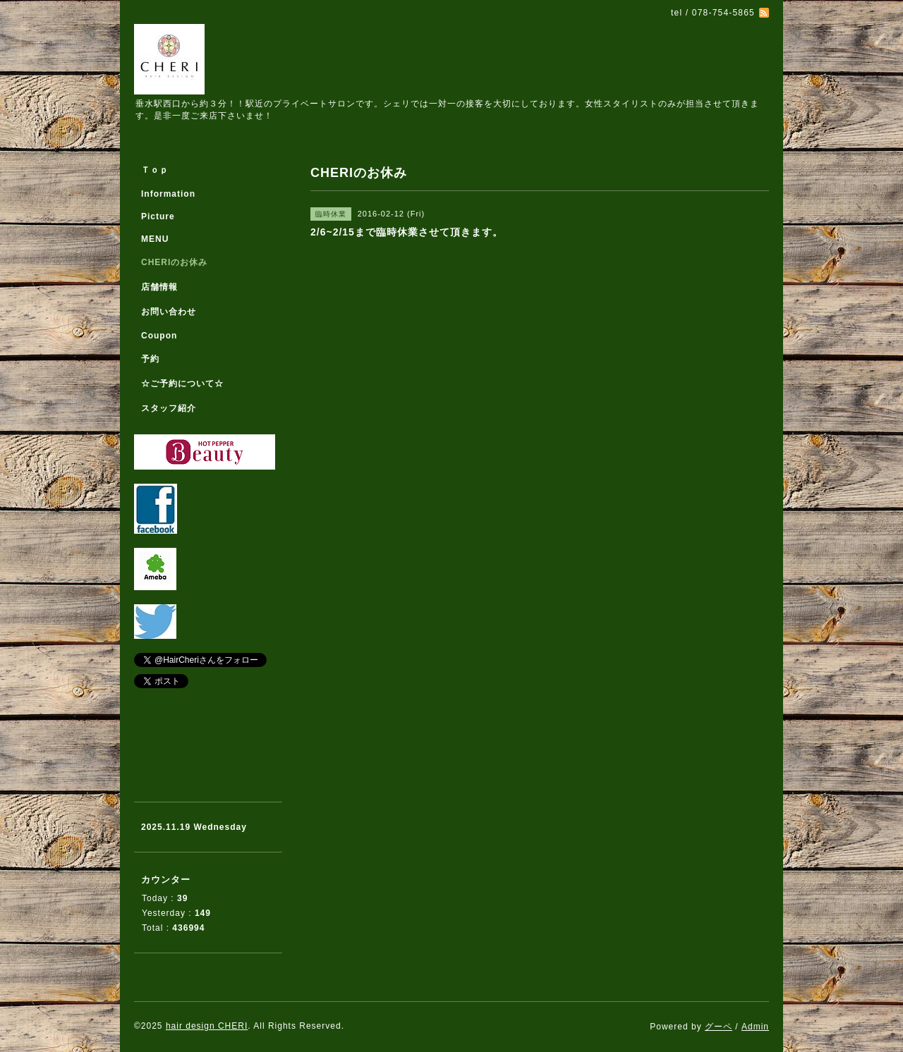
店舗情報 (159, 287)
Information (168, 194)
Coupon (159, 336)
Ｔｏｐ (155, 170)
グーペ (718, 1027)
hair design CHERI (207, 1026)
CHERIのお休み (174, 262)
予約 (150, 359)
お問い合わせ (168, 312)
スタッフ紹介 (168, 408)
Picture (158, 216)
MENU (155, 239)
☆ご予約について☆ (182, 384)
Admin (755, 1027)
